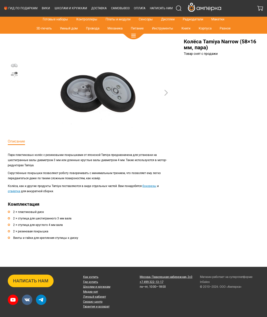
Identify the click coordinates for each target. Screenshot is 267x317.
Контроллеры (86, 13)
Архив (23, 39)
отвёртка (14, 200)
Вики (115, 17)
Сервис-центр (93, 301)
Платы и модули (118, 13)
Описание (16, 150)
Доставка (167, 17)
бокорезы (149, 195)
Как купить (90, 277)
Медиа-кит (90, 291)
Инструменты (162, 22)
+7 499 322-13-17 (195, 4)
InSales (205, 282)
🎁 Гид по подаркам (89, 17)
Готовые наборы (55, 13)
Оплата (208, 17)
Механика (115, 22)
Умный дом (69, 22)
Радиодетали (193, 13)
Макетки (217, 13)
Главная (13, 39)
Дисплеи (168, 13)
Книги (185, 22)
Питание (137, 22)
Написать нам (230, 17)
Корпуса (205, 22)
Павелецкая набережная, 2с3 (166, 277)
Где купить (90, 282)
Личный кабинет (94, 296)
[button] (133, 29)
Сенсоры (146, 13)
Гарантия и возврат (96, 306)
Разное (225, 22)
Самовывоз (189, 17)
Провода (92, 22)
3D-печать (44, 22)
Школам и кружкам (139, 17)
